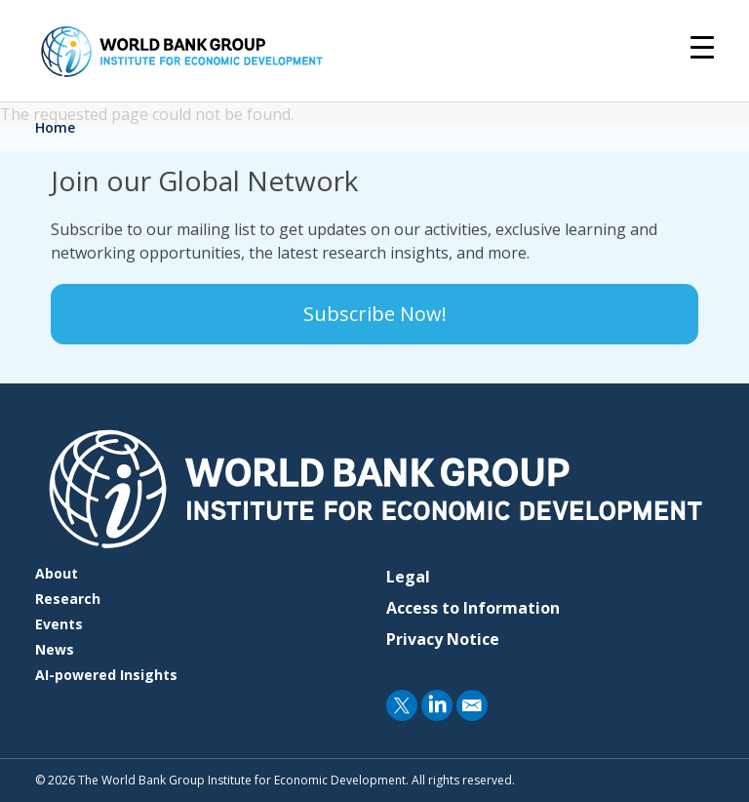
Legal (408, 576)
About (56, 573)
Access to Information (473, 608)
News (54, 649)
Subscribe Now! (375, 314)
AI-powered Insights (106, 674)
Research (67, 598)
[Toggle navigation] (702, 46)
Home (55, 127)
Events (59, 624)
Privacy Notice (442, 639)
